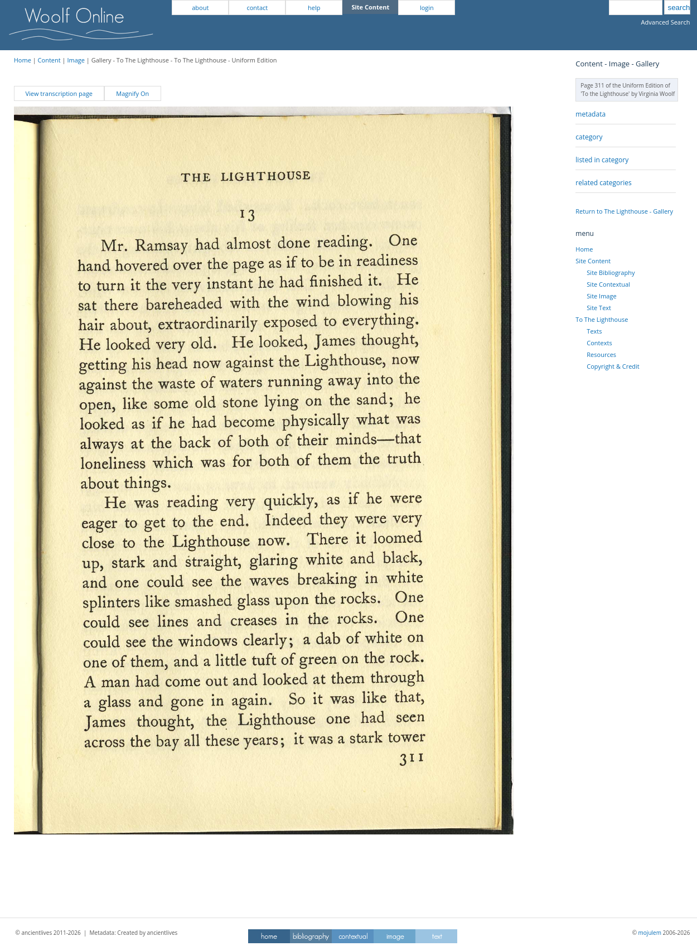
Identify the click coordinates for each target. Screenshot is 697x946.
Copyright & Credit (613, 366)
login (427, 7)
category (588, 137)
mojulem (649, 933)
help (314, 7)
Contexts (599, 343)
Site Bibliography (611, 272)
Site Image (601, 296)
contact (257, 7)
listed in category (601, 160)
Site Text (599, 307)
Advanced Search (665, 22)
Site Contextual (608, 284)
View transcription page (59, 93)
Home (22, 60)
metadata (590, 114)
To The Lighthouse (601, 319)
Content (49, 60)
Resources (601, 354)
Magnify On (132, 93)
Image (76, 60)
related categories (603, 182)
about (200, 7)
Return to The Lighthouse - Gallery (624, 211)
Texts (594, 331)
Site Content (593, 261)
